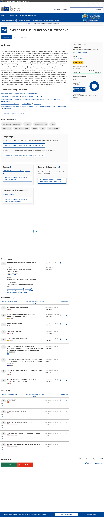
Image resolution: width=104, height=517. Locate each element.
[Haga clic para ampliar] (66, 308)
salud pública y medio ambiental (45, 106)
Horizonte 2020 (26, 23)
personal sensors (53, 128)
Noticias (45, 20)
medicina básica (26, 104)
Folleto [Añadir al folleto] (88, 463)
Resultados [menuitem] (24, 37)
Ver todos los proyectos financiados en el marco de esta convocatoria (17, 200)
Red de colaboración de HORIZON (17, 292)
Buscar (57, 20)
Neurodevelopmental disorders (11, 124)
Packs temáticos (11, 20)
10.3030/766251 (77, 58)
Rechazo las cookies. (91, 514)
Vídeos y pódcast (37, 20)
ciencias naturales (6, 93)
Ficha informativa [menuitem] (6, 37)
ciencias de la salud (27, 96)
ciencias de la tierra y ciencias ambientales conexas (29, 99)
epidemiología (62, 106)
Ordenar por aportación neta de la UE (34, 302)
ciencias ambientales (53, 99)
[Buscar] (98, 9)
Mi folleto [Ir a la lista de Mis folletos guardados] (98, 463)
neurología (37, 104)
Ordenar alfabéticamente (9, 301)
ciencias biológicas (20, 93)
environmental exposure (22, 128)
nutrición (39, 96)
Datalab (51, 20)
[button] (65, 9)
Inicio (3, 20)
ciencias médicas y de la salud (10, 96)
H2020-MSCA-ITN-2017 (10, 194)
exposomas (7, 108)
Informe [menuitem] (15, 37)
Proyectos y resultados (23, 20)
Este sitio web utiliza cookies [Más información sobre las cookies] (12, 514)
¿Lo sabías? (26, 1)
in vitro (53, 124)
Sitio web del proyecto (80, 52)
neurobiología (32, 93)
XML (10, 464)
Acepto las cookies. (66, 514)
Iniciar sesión (55, 9)
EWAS (42, 128)
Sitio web (28, 289)
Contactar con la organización (15, 289)
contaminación (5, 101)
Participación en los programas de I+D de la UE (20, 290)
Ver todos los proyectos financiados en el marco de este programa (24, 145)
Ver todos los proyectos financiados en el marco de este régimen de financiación (51, 180)
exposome (27, 124)
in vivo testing (7, 128)
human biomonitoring (41, 124)
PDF (26, 464)
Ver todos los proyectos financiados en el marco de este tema (17, 178)
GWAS (35, 128)
